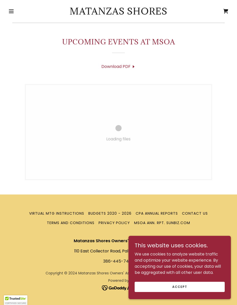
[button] (23, 11)
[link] (118, 13)
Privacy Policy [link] (114, 222)
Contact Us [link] (195, 213)
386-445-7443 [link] (118, 261)
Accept (179, 286)
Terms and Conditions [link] (70, 222)
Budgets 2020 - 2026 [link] (110, 213)
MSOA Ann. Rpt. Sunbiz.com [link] (162, 222)
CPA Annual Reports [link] (157, 213)
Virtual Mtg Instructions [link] (56, 213)
